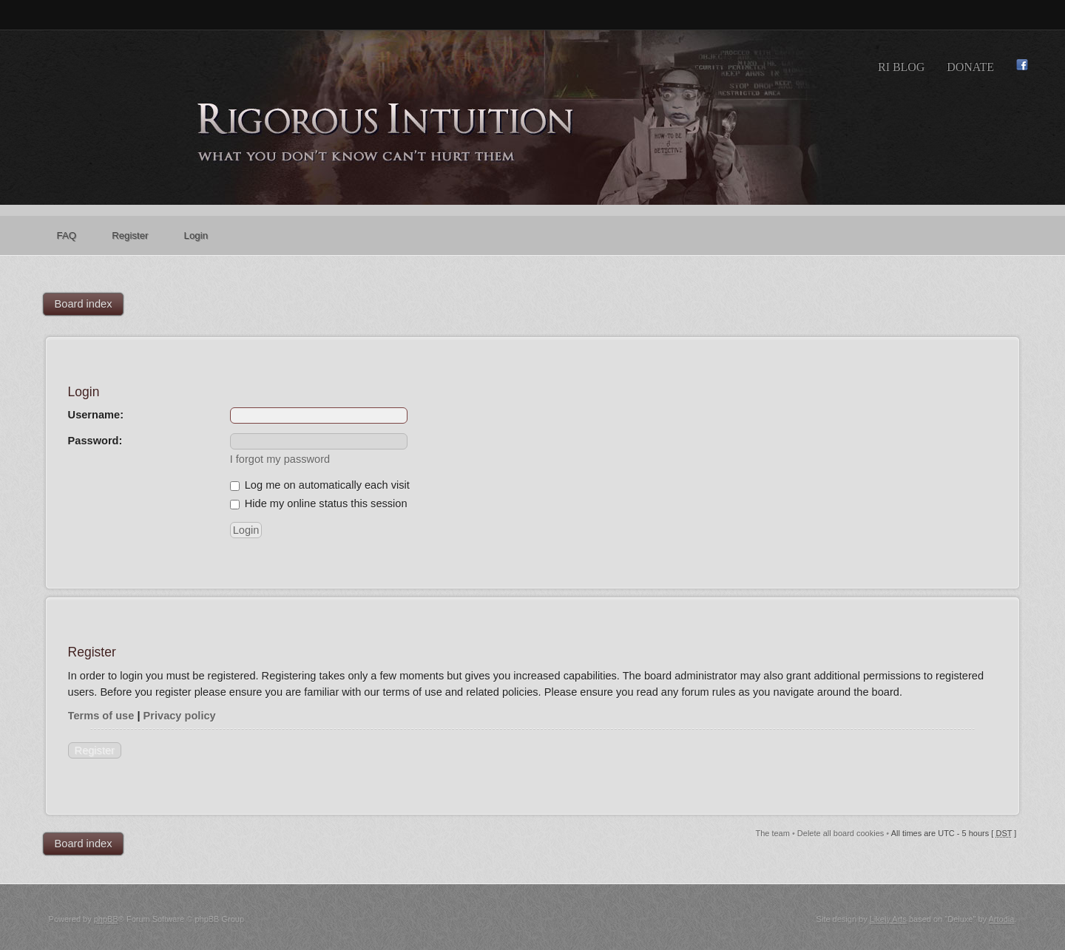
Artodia (1001, 919)
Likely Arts (888, 919)
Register (95, 750)
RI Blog (901, 67)
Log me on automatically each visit (320, 485)
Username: (96, 415)
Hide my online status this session (319, 503)
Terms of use (101, 716)
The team (772, 833)
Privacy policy (179, 716)
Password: (95, 441)
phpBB (106, 919)
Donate (970, 67)
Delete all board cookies (840, 833)
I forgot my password (280, 459)
